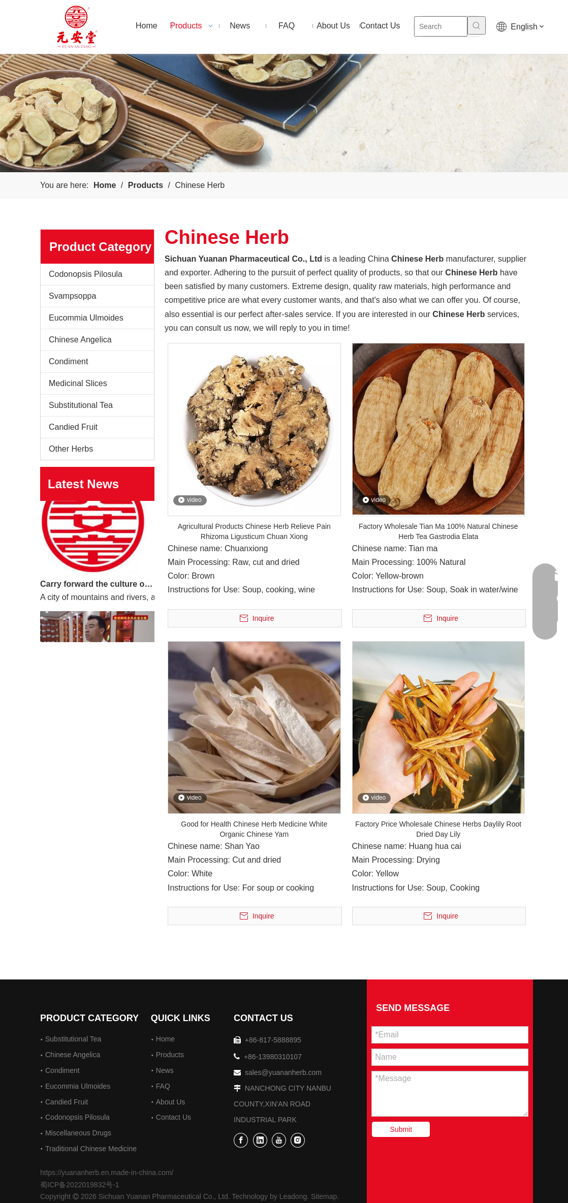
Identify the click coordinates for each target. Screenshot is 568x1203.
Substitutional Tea (81, 405)
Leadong (293, 1196)
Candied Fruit (73, 427)
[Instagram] (298, 1140)
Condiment (68, 361)
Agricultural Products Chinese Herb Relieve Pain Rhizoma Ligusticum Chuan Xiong (254, 531)
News (165, 1070)
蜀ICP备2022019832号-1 (79, 1185)
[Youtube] (279, 1140)
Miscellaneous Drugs (78, 1133)
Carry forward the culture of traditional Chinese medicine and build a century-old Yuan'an (97, 586)
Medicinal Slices (78, 383)
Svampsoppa (72, 296)
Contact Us (173, 1117)
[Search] (440, 26)
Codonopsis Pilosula (85, 274)
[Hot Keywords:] (476, 25)
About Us (170, 1102)
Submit (401, 1129)
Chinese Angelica (80, 339)
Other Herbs (71, 449)
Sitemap (324, 1196)
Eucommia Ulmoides (86, 317)
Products (170, 1055)
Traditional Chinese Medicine (91, 1149)
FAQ (163, 1086)
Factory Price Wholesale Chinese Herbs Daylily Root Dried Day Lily (438, 829)
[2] (284, 113)
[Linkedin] (260, 1140)
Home (165, 1039)
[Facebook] (241, 1140)
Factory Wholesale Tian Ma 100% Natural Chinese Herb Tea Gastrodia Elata (438, 531)
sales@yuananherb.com (283, 1072)
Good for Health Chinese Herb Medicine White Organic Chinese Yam (254, 829)
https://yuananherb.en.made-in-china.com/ (106, 1172)
